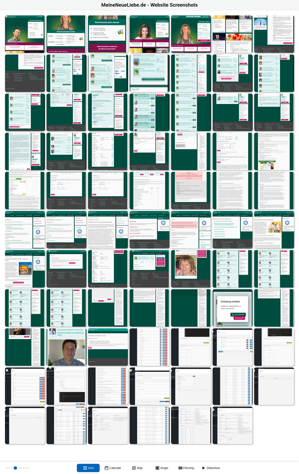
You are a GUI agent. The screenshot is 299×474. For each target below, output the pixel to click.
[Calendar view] (112, 468)
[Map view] (137, 468)
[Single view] (161, 468)
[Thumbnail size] (17, 468)
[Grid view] (88, 468)
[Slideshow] (210, 468)
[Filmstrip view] (186, 468)
